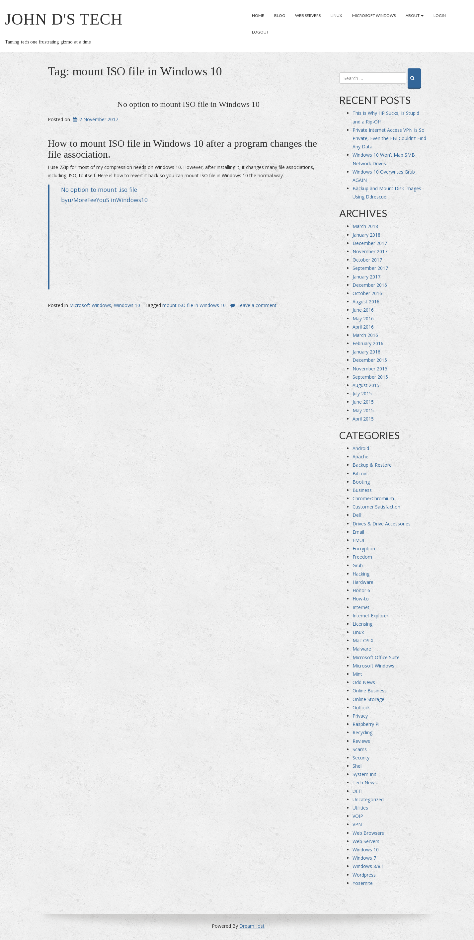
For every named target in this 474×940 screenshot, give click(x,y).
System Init (364, 774)
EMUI (358, 540)
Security (361, 757)
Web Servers (308, 15)
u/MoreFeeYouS (88, 200)
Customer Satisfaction (376, 507)
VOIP (358, 816)
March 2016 (365, 335)
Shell (357, 766)
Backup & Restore (372, 465)
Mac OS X (363, 640)
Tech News (365, 782)
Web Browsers (368, 833)
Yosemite (363, 883)
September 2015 (370, 377)
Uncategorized (368, 799)
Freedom (362, 557)
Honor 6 (361, 590)
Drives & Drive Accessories (382, 523)
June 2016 (363, 310)
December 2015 (370, 360)
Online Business (370, 690)
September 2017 (370, 268)
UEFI (357, 791)
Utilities (360, 808)
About (415, 15)
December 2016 (370, 285)
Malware (362, 649)
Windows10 (132, 200)
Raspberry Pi (366, 724)
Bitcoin (360, 473)
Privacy (360, 716)
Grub (358, 565)
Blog (279, 15)
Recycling (362, 732)
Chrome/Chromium (373, 498)
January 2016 (366, 352)
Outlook (361, 707)
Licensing (362, 624)
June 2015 (363, 402)
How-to (361, 598)
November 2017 (370, 251)
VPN (357, 824)
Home (258, 15)
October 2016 (367, 293)
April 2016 (363, 327)
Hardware (363, 582)
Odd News (364, 682)
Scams (360, 749)
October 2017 (367, 260)
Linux (336, 15)
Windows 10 (127, 305)
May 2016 (363, 318)
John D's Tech (63, 19)
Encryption (364, 548)
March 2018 (365, 226)
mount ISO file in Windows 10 (194, 305)
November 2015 (370, 368)
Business (362, 490)
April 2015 (363, 419)
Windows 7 (364, 858)
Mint (357, 674)
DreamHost (252, 926)
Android (361, 448)
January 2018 (366, 235)
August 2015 (366, 385)
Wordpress (364, 875)
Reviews (361, 741)
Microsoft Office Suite (376, 657)
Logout (260, 32)
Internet (361, 607)
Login (440, 15)
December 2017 (370, 243)
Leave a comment (256, 305)
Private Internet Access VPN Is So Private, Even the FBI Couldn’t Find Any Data (389, 138)
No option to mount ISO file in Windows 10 (188, 104)
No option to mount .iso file (99, 190)
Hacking (361, 574)
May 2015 (363, 410)
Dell (357, 515)
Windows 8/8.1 (368, 866)
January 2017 (366, 277)
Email (358, 532)
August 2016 (366, 301)
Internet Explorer (370, 615)
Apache (360, 456)
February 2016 (368, 343)
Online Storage (368, 699)
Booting (361, 482)
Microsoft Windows (374, 15)
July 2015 (362, 393)
